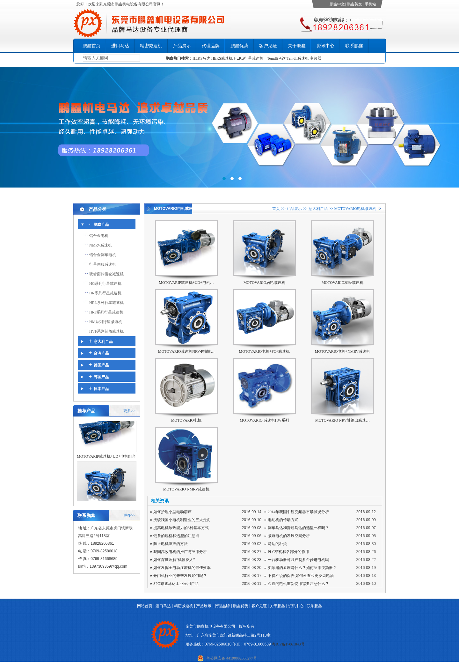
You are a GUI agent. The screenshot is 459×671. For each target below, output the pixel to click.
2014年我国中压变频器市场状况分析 (298, 512)
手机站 (370, 4)
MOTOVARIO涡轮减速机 (265, 282)
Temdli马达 (276, 58)
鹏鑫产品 (101, 224)
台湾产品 (101, 353)
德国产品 (101, 365)
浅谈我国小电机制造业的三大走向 (182, 520)
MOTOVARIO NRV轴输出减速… (342, 420)
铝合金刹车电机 (102, 255)
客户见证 (268, 45)
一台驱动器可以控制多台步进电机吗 (298, 559)
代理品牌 (211, 45)
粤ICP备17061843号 (288, 644)
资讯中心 (325, 45)
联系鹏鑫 (354, 45)
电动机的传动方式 (283, 520)
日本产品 (101, 389)
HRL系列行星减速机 (106, 302)
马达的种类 (277, 544)
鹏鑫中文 (337, 4)
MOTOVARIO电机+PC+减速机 (264, 351)
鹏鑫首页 (91, 45)
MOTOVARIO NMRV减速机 (186, 489)
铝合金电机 (98, 235)
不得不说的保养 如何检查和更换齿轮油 (301, 575)
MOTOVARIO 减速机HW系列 (264, 420)
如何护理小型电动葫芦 (172, 512)
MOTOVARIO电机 (186, 420)
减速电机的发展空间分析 (289, 536)
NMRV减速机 (100, 245)
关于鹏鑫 (297, 45)
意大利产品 (318, 208)
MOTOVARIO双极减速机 (343, 282)
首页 (276, 208)
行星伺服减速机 (102, 264)
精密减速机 (151, 45)
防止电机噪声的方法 (170, 544)
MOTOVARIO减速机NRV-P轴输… (186, 351)
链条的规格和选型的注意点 (176, 536)
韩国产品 (101, 377)
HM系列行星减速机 (105, 322)
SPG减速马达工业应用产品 (176, 583)
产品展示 (182, 45)
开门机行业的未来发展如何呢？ (180, 575)
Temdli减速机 (298, 58)
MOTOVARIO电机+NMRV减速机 (342, 351)
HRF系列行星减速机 (106, 312)
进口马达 (120, 45)
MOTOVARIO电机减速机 (355, 208)
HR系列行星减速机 (105, 293)
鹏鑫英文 (354, 4)
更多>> (129, 411)
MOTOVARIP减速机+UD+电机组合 (106, 461)
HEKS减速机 (222, 58)
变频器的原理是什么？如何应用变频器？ (302, 567)
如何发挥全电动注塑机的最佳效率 (182, 567)
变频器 (315, 58)
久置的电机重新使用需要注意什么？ (298, 583)
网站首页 (144, 606)
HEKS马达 (201, 58)
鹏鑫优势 (239, 45)
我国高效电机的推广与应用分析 (180, 551)
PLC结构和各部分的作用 (288, 551)
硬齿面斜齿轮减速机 (106, 274)
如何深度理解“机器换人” (174, 559)
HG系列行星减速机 (105, 283)
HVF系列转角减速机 (106, 331)
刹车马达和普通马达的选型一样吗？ (298, 528)
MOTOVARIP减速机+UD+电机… (186, 282)
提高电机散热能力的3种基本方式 (181, 528)
